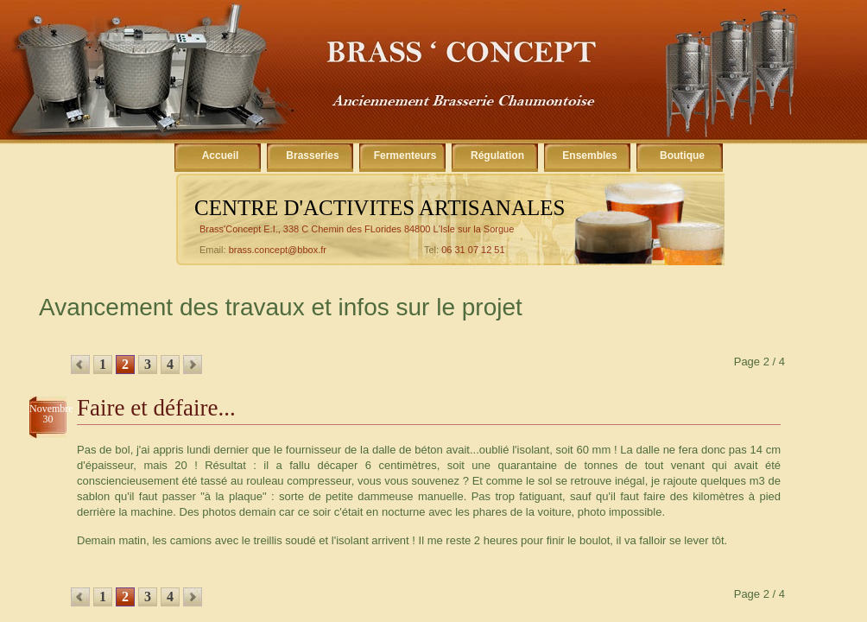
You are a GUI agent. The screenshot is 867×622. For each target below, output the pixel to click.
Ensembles (589, 155)
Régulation (497, 155)
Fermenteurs (405, 155)
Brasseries (312, 155)
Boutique (682, 155)
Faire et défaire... (156, 408)
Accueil (220, 155)
